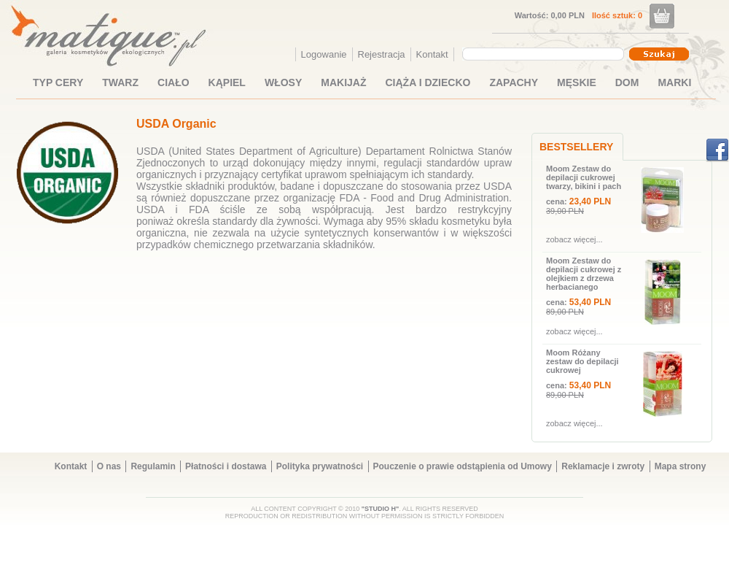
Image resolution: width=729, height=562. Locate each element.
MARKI (674, 82)
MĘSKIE (576, 82)
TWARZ (120, 82)
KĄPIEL (227, 82)
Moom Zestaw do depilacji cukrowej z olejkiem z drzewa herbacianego (583, 273)
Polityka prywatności (319, 466)
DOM (627, 82)
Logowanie (324, 54)
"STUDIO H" (380, 508)
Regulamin (152, 466)
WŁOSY (283, 82)
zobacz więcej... (574, 239)
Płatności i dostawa (225, 466)
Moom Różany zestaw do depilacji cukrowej (582, 361)
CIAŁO (173, 82)
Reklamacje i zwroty (602, 466)
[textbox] (539, 53)
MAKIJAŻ (343, 82)
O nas (109, 466)
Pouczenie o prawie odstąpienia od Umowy (462, 466)
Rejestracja (381, 54)
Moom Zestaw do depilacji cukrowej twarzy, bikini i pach (583, 177)
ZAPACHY (513, 82)
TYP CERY (58, 82)
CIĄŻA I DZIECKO (428, 82)
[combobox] (545, 54)
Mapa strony (680, 466)
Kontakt (432, 54)
